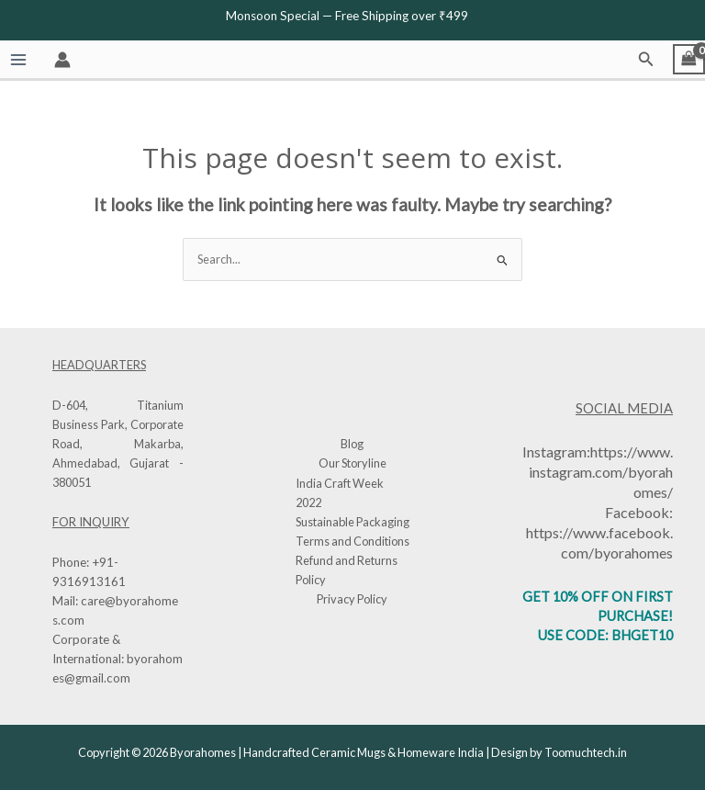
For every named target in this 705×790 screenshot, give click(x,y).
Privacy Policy (352, 599)
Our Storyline (352, 463)
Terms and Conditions (352, 541)
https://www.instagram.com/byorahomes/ (601, 472)
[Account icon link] (62, 59)
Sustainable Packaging (352, 521)
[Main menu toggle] (18, 59)
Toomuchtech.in (585, 752)
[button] (646, 59)
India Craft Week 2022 (340, 493)
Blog (352, 443)
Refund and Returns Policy (346, 570)
